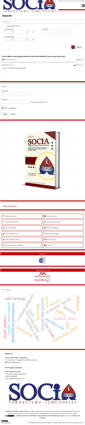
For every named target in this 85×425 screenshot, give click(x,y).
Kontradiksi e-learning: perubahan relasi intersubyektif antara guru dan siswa (33, 56)
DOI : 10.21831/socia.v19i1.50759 (15, 68)
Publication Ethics (10, 222)
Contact (48, 245)
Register (13, 114)
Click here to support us (74, 423)
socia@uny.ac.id (15, 362)
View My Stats (6, 423)
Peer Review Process (11, 239)
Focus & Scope (9, 227)
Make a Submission (10, 206)
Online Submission (11, 233)
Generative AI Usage (51, 234)
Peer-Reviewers (50, 216)
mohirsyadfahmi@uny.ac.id (14, 379)
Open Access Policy (52, 222)
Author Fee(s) (50, 239)
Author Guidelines (51, 227)
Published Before (9, 37)
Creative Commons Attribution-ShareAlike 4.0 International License (40, 416)
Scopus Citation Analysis (13, 245)
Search (78, 47)
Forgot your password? (39, 102)
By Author (45, 29)
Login (5, 114)
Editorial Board (9, 216)
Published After (9, 29)
